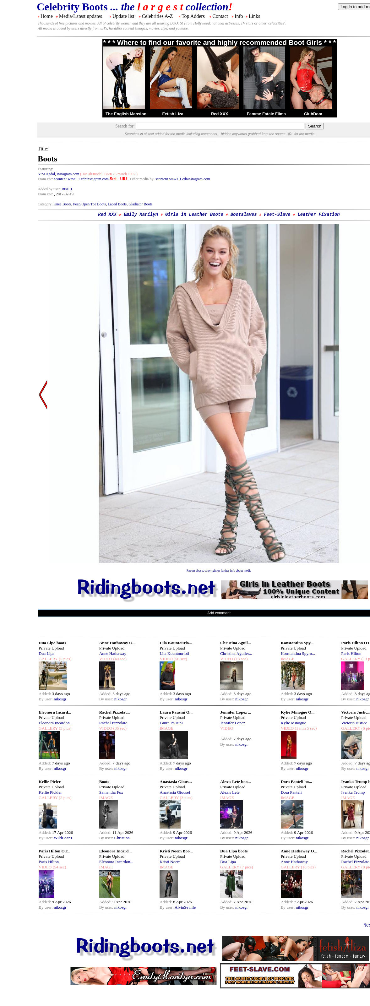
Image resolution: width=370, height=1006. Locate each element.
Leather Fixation (318, 214)
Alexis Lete (230, 792)
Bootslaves (244, 214)
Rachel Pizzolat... (114, 712)
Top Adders (193, 16)
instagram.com (68, 174)
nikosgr (60, 699)
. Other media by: (141, 179)
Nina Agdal (46, 174)
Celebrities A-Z (157, 16)
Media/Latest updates (80, 16)
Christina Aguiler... (236, 653)
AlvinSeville (185, 907)
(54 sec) (59, 867)
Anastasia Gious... (176, 781)
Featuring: (45, 169)
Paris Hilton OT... (54, 851)
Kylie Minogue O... (298, 712)
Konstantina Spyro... (298, 653)
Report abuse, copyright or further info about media (219, 570)
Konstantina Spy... (297, 642)
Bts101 (67, 189)
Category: (45, 204)
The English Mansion (126, 113)
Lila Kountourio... (176, 642)
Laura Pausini (171, 723)
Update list (123, 16)
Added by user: (50, 189)
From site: (45, 179)
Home (47, 16)
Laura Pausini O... (176, 712)
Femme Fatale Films (266, 113)
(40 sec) (119, 658)
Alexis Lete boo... (235, 781)
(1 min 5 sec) (305, 728)
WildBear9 (63, 837)
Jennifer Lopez (232, 723)
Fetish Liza (172, 113)
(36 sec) (119, 728)
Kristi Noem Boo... (176, 851)
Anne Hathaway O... (117, 642)
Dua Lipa (46, 653)
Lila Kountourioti (174, 653)
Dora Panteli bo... (296, 781)
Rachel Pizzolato (113, 723)
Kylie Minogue (293, 723)
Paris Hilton (351, 653)
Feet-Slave (277, 214)
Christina (122, 837)
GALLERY (48, 658)
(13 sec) (240, 658)
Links (254, 16)
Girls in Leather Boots (194, 214)
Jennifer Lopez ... (235, 712)
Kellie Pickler (50, 792)
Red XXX (219, 113)
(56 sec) (180, 658)
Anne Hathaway (112, 653)
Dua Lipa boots (52, 642)
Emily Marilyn (141, 214)
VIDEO (105, 658)
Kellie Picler (50, 781)
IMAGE (288, 658)
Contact (220, 16)
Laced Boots (117, 204)
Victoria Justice (354, 723)
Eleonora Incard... (55, 712)
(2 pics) (65, 797)
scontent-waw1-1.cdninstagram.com (81, 179)
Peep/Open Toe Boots (89, 204)
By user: (46, 699)
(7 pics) (246, 867)
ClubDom (313, 113)
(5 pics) (65, 658)
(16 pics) (308, 867)
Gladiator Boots (140, 204)
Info (239, 16)
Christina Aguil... (235, 642)
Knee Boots (62, 204)
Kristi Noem (170, 861)
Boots (104, 781)
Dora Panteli (291, 792)
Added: (45, 693)
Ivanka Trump (353, 792)
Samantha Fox (111, 792)
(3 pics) (186, 797)
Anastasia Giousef (175, 792)
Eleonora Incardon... (56, 723)
